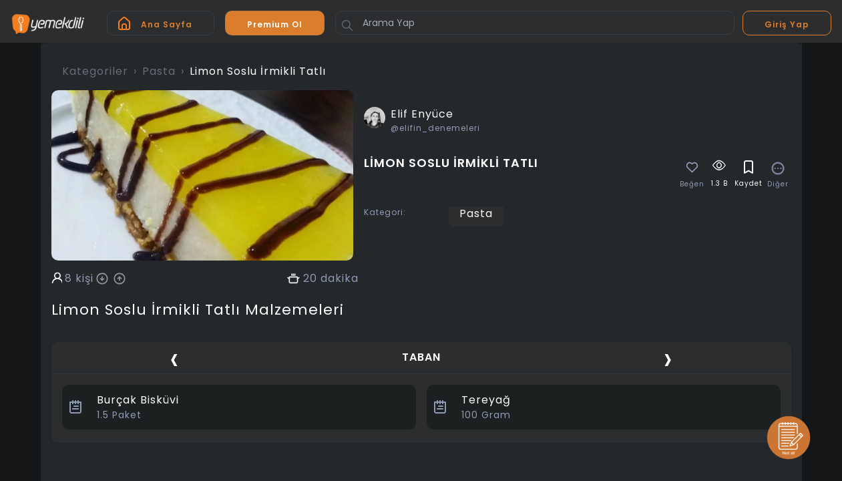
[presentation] (174, 359)
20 (310, 278)
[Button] (347, 25)
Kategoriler (95, 71)
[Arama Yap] (534, 23)
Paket (119, 415)
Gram (486, 415)
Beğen (692, 184)
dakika (340, 278)
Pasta (159, 71)
